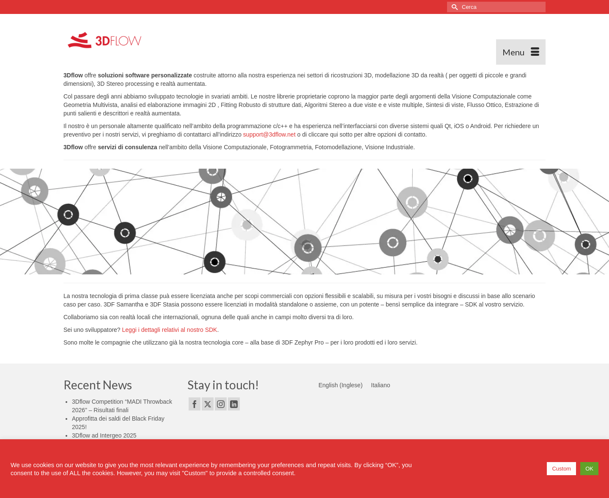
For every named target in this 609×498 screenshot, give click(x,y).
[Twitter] (208, 403)
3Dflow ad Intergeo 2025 (104, 435)
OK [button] (589, 468)
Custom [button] (561, 468)
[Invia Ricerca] (453, 7)
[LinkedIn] (234, 403)
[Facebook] (194, 403)
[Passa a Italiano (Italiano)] (380, 385)
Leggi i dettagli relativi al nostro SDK (169, 329)
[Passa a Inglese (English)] (340, 385)
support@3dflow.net (269, 134)
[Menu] (521, 52)
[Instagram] (221, 403)
